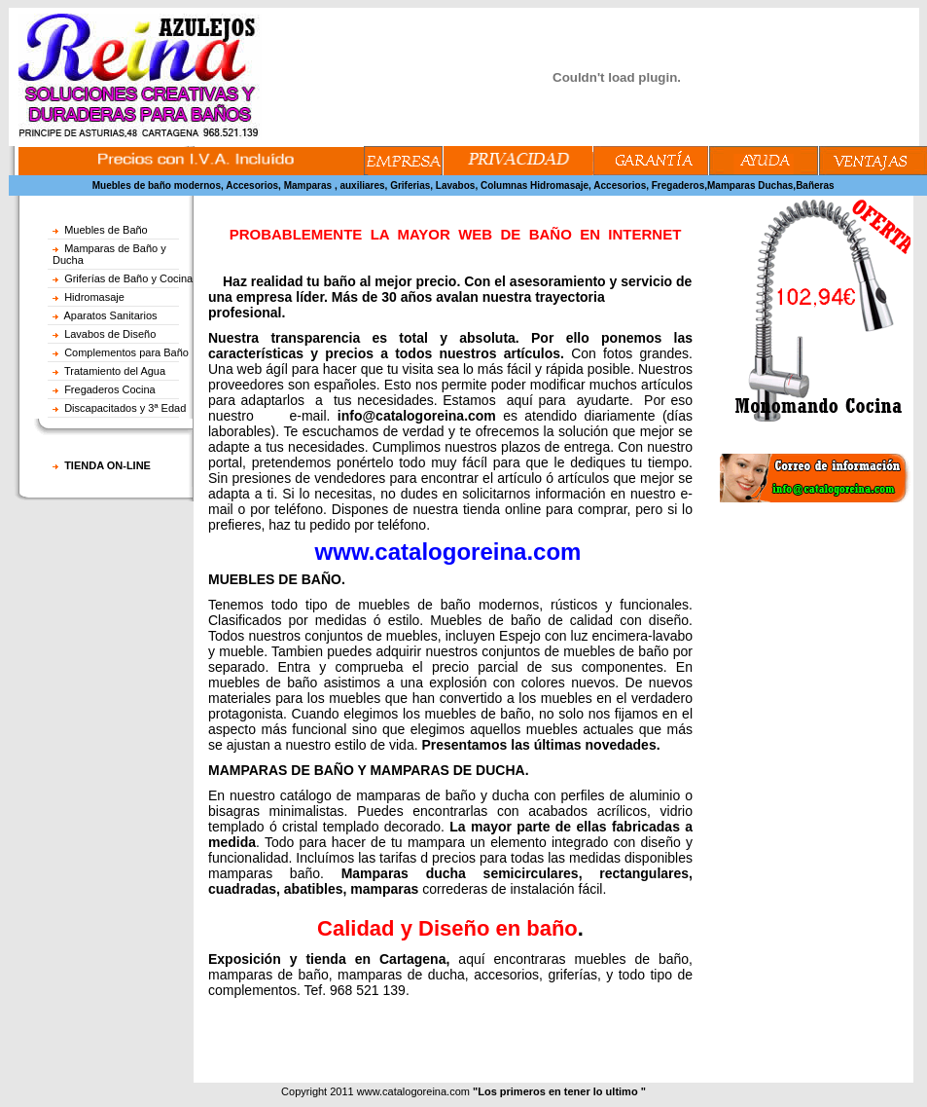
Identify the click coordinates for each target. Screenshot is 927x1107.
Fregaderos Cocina (110, 389)
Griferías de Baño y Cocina (128, 278)
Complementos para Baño (126, 352)
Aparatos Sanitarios (111, 315)
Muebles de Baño (106, 230)
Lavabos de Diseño (110, 334)
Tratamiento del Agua (114, 371)
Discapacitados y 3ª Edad (125, 408)
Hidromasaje (94, 297)
